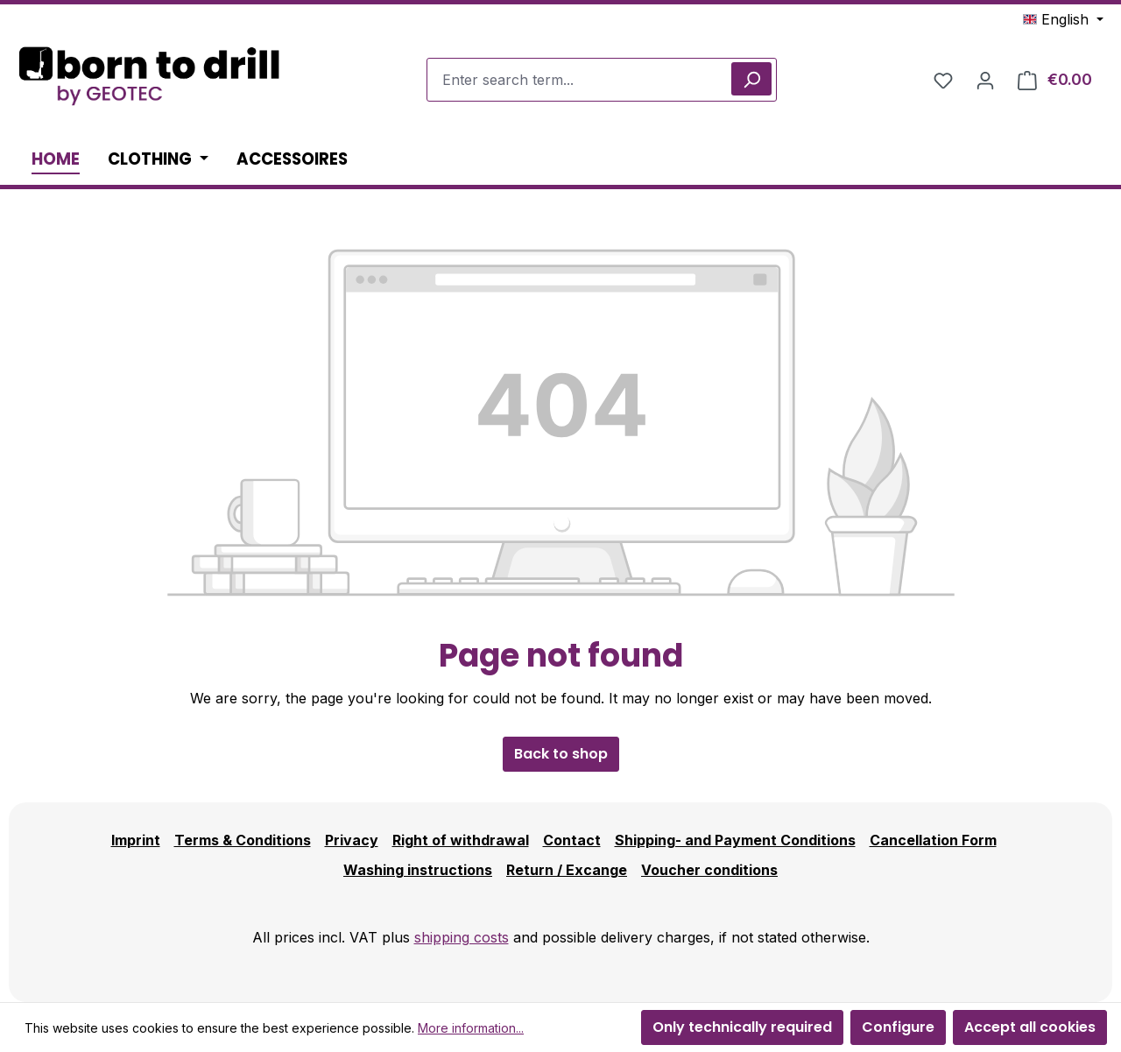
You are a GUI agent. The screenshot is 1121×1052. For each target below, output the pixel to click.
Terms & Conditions (242, 840)
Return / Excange (566, 870)
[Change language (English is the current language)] (1063, 19)
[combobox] (601, 80)
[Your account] (985, 79)
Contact (572, 840)
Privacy (351, 840)
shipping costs (461, 937)
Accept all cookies (1030, 1027)
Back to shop (561, 754)
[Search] (751, 78)
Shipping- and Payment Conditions (735, 840)
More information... (471, 1027)
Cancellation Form (933, 840)
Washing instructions (417, 870)
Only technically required (742, 1027)
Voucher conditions (709, 870)
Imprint (135, 840)
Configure (898, 1027)
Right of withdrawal (460, 840)
